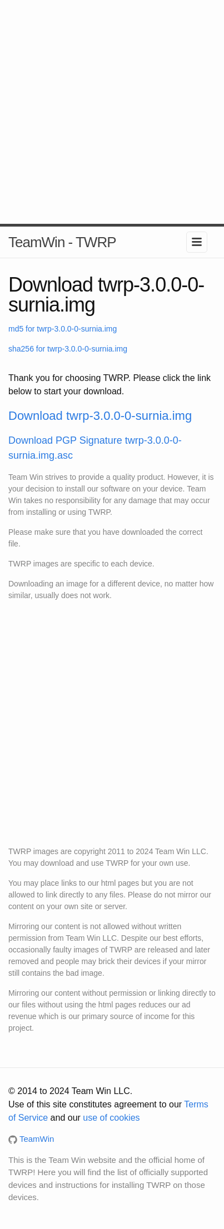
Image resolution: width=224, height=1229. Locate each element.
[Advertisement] (112, 112)
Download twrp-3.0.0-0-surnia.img (100, 416)
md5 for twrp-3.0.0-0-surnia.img (62, 328)
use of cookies (111, 1117)
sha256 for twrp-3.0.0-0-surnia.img (67, 348)
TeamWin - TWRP (62, 242)
